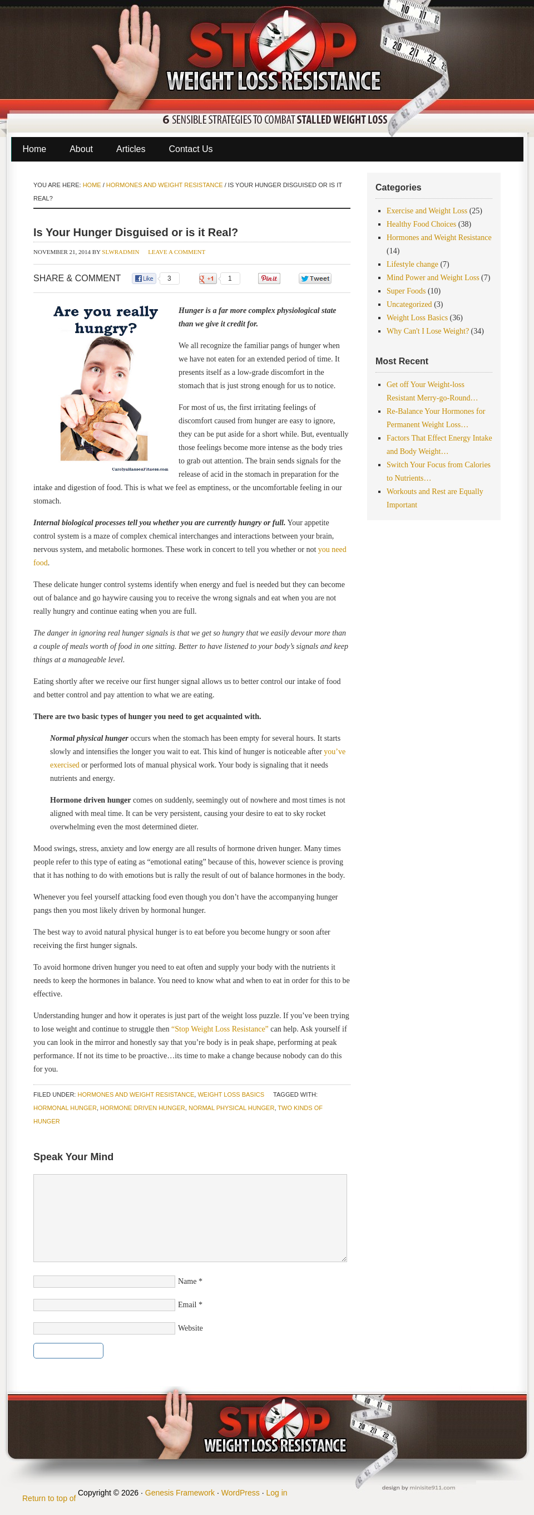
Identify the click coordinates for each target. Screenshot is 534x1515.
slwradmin (120, 251)
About (81, 149)
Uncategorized (409, 304)
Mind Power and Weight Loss (433, 277)
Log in (276, 1492)
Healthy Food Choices (421, 224)
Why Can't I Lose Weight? (428, 331)
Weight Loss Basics (230, 1094)
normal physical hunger (231, 1108)
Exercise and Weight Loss (427, 211)
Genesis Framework (180, 1492)
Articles (130, 149)
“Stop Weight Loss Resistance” (220, 1029)
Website (190, 1328)
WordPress (240, 1492)
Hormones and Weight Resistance (135, 1094)
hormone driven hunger (142, 1108)
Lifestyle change (412, 264)
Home (35, 149)
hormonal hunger (65, 1108)
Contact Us (190, 149)
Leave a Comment (176, 251)
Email (187, 1305)
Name (187, 1281)
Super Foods (406, 291)
